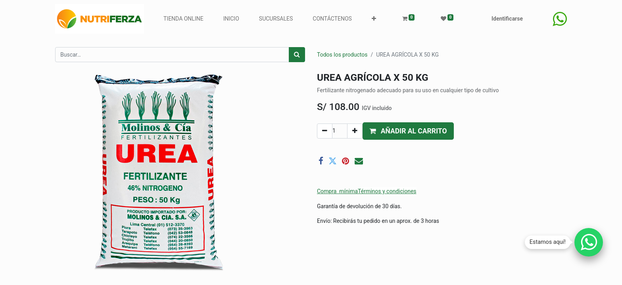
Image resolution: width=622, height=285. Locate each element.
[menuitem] (183, 19)
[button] (374, 19)
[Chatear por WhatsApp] (588, 242)
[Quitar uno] (324, 131)
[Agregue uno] (355, 131)
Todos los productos (342, 54)
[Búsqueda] (297, 54)
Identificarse (507, 18)
